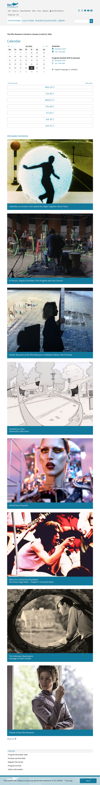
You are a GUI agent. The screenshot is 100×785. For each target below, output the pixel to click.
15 (31, 60)
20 (20, 64)
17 (44, 60)
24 (44, 64)
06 (20, 56)
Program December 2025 (18, 754)
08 (31, 56)
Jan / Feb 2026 (58, 52)
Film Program (14, 20)
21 (26, 64)
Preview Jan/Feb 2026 (16, 758)
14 (26, 60)
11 (10, 60)
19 (15, 64)
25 (10, 68)
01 (31, 53)
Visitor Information (15, 769)
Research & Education (45, 20)
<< (8, 46)
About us (15, 11)
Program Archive (14, 765)
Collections (28, 20)
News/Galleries (25, 11)
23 (37, 64)
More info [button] (68, 781)
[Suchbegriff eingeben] (82, 21)
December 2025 (59, 60)
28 (15, 53)
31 (44, 68)
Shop (34, 11)
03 (44, 53)
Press (39, 11)
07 (26, 56)
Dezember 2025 (59, 49)
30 (26, 53)
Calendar (11, 751)
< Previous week (12, 83)
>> (47, 46)
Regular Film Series (15, 762)
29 (20, 53)
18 (10, 64)
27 (10, 53)
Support (45, 11)
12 (15, 60)
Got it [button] (88, 781)
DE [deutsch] (17, 15)
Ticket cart (11, 15)
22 (31, 64)
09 (37, 56)
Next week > (89, 83)
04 (10, 56)
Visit (9, 11)
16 (37, 60)
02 (37, 53)
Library (61, 20)
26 (15, 68)
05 (15, 56)
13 (20, 60)
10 (44, 56)
